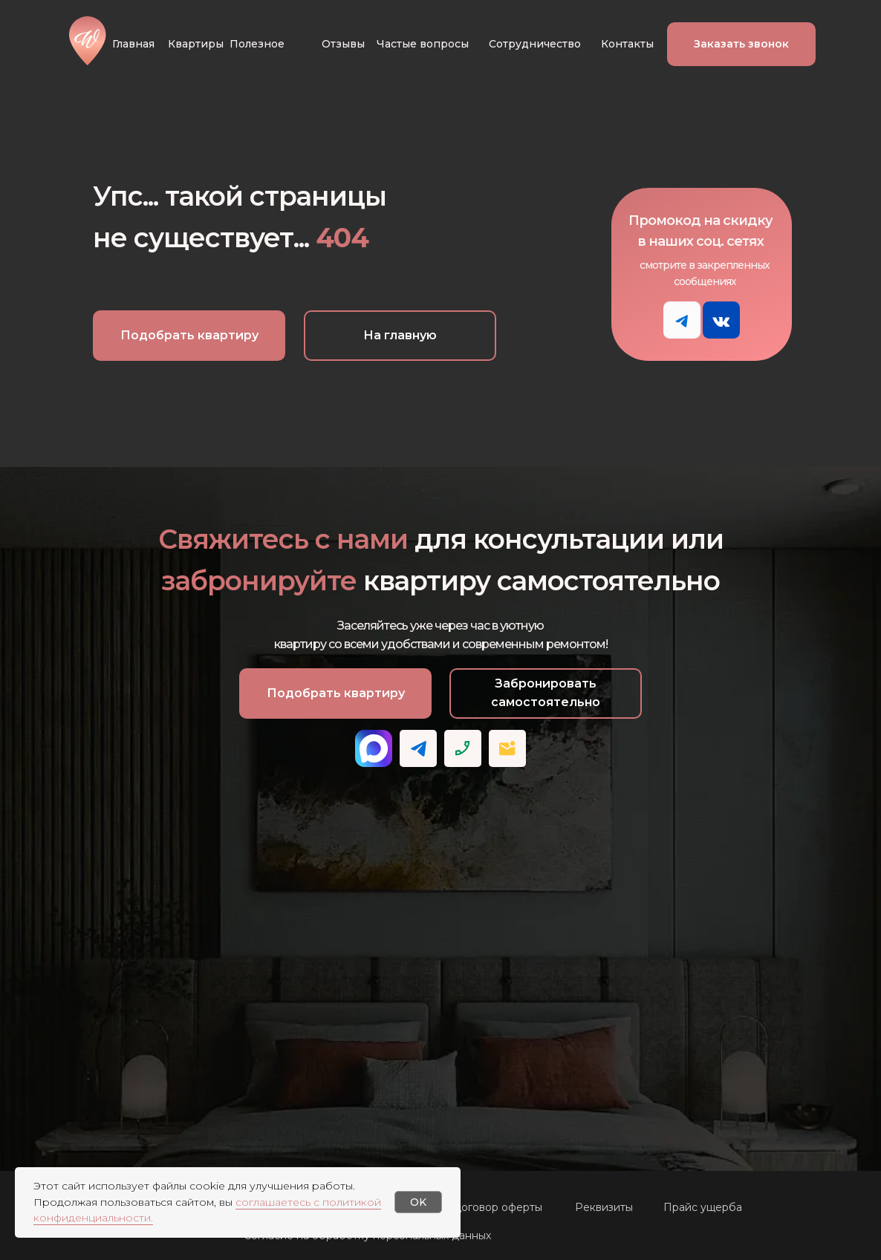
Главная (133, 43)
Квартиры (196, 43)
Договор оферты (497, 1207)
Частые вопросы (423, 43)
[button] (741, 44)
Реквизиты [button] (604, 1207)
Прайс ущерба (702, 1207)
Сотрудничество (535, 43)
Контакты (627, 43)
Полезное (257, 43)
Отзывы (343, 43)
